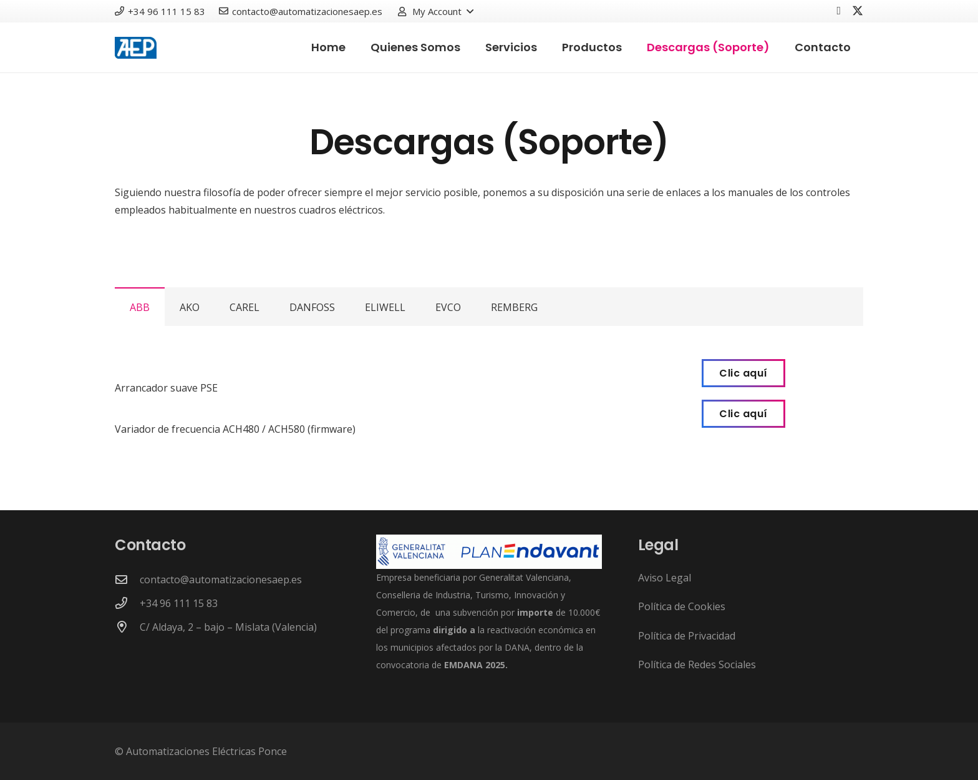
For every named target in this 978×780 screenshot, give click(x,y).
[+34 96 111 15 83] (127, 603)
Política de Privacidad (686, 636)
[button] (435, 11)
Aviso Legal (664, 578)
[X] (857, 11)
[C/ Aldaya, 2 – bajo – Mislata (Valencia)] (127, 627)
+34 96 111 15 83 (179, 603)
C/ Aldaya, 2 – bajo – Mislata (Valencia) (228, 627)
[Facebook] (838, 10)
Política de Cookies (681, 606)
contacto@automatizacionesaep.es (221, 579)
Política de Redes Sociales (697, 664)
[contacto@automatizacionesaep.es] (127, 579)
